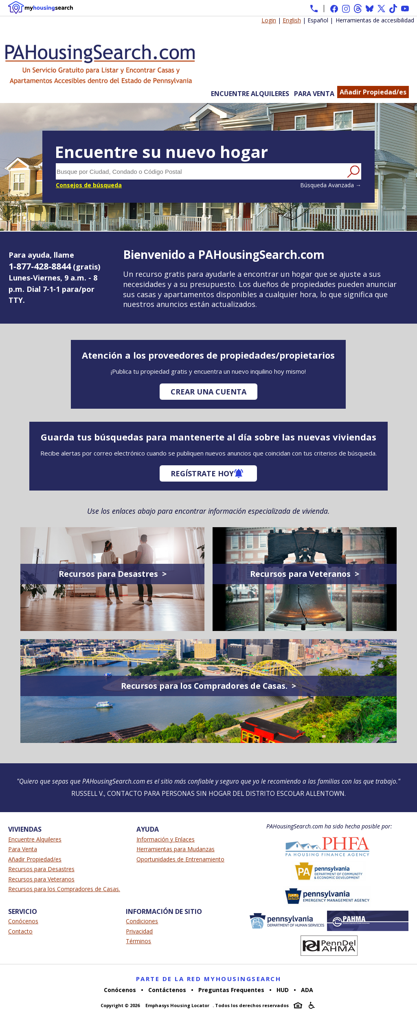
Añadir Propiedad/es (373, 92)
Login (268, 20)
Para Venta (314, 93)
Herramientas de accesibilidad (375, 20)
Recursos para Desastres (41, 869)
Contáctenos (167, 990)
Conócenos (23, 921)
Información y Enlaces (165, 839)
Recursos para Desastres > (113, 573)
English (292, 20)
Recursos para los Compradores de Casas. (64, 889)
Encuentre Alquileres (250, 93)
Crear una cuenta (208, 391)
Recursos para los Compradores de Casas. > (208, 685)
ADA (307, 990)
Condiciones (142, 921)
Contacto (20, 931)
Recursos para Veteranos (41, 879)
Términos (138, 941)
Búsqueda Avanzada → (330, 185)
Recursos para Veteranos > (304, 573)
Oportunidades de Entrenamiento (180, 859)
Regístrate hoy (202, 473)
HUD (283, 990)
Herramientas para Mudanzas (175, 849)
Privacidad (139, 931)
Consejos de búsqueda (89, 185)
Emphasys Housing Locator (177, 1005)
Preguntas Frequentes (231, 990)
